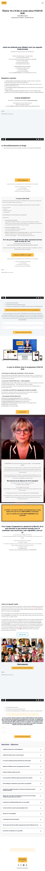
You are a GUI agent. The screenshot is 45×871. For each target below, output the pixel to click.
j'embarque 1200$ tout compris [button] (22, 255)
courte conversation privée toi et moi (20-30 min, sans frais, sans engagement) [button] (22, 310)
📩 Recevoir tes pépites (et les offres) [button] (22, 332)
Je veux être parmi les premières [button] (22, 736)
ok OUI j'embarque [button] (22, 180)
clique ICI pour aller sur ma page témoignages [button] (22, 667)
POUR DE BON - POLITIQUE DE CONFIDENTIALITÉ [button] (22, 849)
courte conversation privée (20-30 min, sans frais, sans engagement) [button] (22, 714)
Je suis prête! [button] (22, 412)
